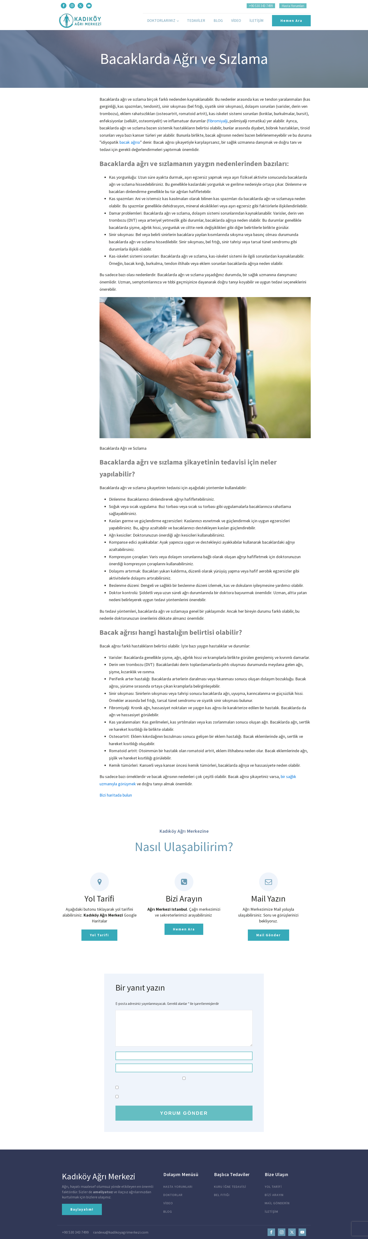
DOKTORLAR (173, 1195)
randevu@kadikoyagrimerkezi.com (120, 1232)
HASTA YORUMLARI (177, 1187)
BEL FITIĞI (222, 1195)
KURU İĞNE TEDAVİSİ (230, 1187)
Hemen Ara (291, 20)
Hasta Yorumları (293, 6)
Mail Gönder (268, 935)
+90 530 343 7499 (261, 6)
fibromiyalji (218, 121)
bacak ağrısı (129, 142)
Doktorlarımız (161, 20)
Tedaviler (196, 20)
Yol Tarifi (99, 935)
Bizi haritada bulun (116, 795)
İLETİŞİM (272, 1211)
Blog (218, 20)
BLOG (167, 1211)
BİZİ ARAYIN (274, 1195)
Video (236, 20)
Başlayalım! (81, 1209)
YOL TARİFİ (273, 1187)
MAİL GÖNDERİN (277, 1203)
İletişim (256, 20)
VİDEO (168, 1203)
